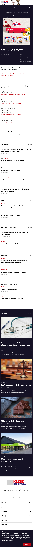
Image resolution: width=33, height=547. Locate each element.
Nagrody (4, 520)
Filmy (2, 286)
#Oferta (21, 56)
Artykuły (15, 12)
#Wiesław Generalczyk (25, 61)
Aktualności (6, 158)
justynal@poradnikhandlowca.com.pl (11, 123)
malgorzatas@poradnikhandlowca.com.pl (13, 94)
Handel (5, 7)
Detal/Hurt (6, 177)
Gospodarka (13, 7)
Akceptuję (26, 544)
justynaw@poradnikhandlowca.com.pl (12, 103)
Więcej (30, 144)
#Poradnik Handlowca (25, 58)
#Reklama (22, 59)
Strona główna (8, 12)
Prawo (4, 146)
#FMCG (21, 54)
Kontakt (4, 525)
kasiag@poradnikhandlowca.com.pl (11, 114)
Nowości (23, 7)
